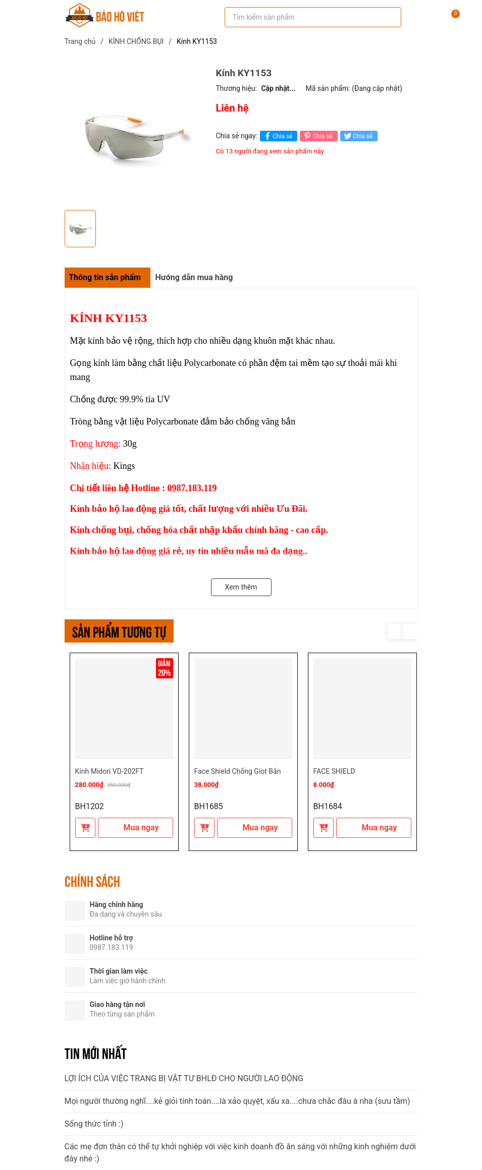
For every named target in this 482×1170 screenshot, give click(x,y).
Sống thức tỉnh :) (94, 1124)
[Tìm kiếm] (387, 17)
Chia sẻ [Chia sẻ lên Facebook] (277, 136)
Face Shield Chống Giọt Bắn (237, 771)
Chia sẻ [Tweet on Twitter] (357, 136)
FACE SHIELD (334, 771)
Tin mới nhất (96, 1052)
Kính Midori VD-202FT (109, 771)
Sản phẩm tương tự (119, 630)
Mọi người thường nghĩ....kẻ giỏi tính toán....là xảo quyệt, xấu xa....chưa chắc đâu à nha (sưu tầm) (237, 1101)
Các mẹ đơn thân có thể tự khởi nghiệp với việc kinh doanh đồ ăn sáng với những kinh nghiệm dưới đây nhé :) (240, 1152)
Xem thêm (241, 587)
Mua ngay (135, 827)
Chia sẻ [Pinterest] (317, 136)
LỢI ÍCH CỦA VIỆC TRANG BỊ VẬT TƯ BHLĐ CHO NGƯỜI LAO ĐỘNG (184, 1078)
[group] (135, 136)
